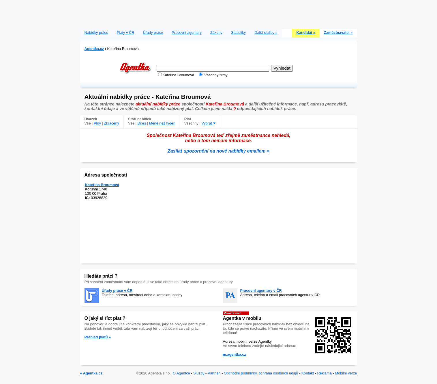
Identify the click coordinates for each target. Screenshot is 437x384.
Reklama (324, 373)
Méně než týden (162, 123)
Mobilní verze (346, 373)
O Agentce (181, 373)
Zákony (216, 32)
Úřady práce (153, 32)
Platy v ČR (125, 32)
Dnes (141, 123)
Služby (198, 373)
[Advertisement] (219, 13)
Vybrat (208, 123)
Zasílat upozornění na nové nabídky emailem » (218, 151)
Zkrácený (111, 123)
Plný (97, 123)
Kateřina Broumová (102, 185)
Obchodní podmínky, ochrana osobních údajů (261, 373)
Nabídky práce (96, 32)
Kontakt (307, 373)
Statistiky (238, 32)
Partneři (214, 373)
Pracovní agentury (187, 32)
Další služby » (265, 32)
